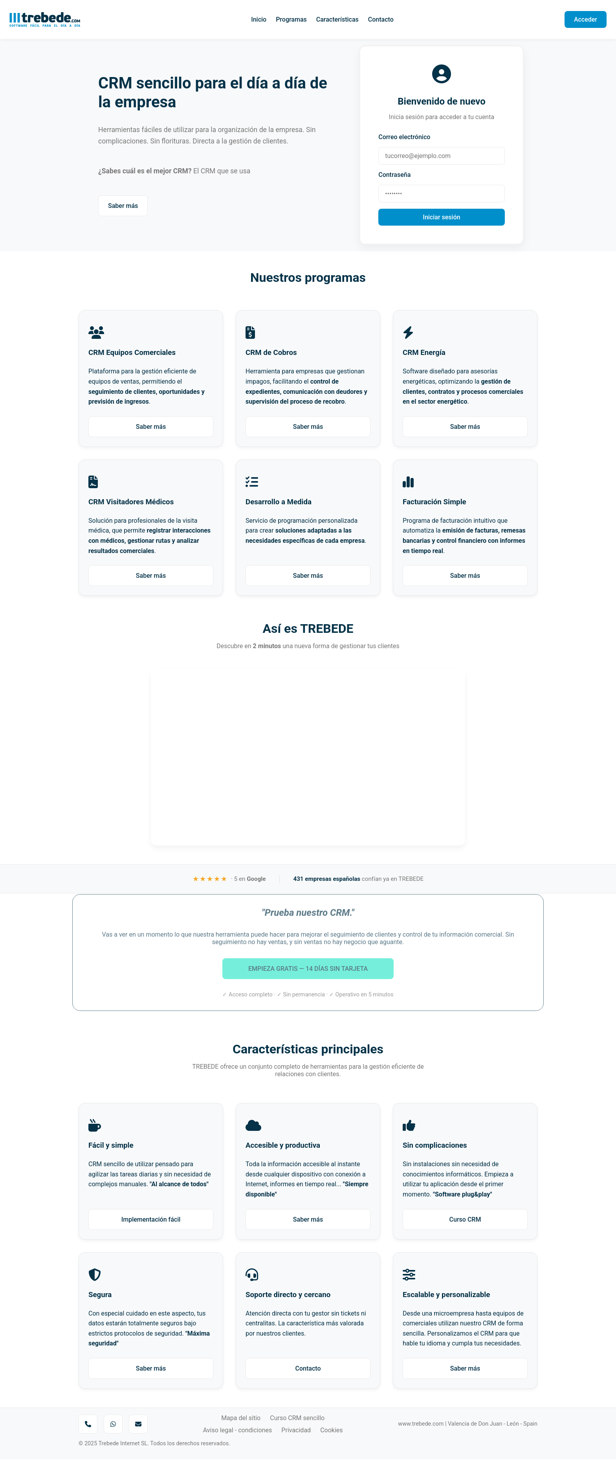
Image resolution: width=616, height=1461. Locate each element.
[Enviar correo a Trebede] (138, 1425)
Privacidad (296, 1431)
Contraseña (395, 175)
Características (337, 19)
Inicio (258, 19)
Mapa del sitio (240, 1419)
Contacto (381, 19)
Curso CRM (465, 1220)
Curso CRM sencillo (297, 1419)
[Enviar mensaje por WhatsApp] (113, 1425)
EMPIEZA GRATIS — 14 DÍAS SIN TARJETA (308, 963)
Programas (291, 19)
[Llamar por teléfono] (88, 1425)
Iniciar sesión (441, 218)
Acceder (585, 19)
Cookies (331, 1431)
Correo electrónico (405, 138)
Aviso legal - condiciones (237, 1431)
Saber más (123, 206)
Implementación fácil (151, 1220)
